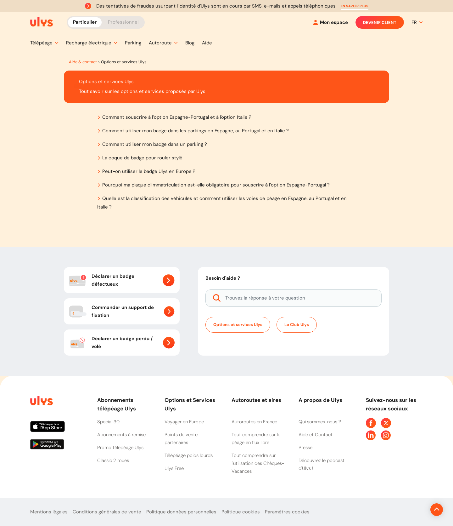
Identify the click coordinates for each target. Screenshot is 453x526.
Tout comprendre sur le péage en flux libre (256, 439)
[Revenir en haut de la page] (415, 509)
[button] (354, 6)
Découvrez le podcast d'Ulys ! (321, 464)
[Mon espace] (330, 22)
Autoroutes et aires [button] (256, 400)
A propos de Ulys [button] (320, 400)
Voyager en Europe (184, 422)
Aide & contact (83, 62)
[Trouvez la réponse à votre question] (293, 298)
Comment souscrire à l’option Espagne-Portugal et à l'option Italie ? (176, 117)
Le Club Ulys (296, 324)
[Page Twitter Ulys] (386, 423)
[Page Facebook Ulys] (371, 423)
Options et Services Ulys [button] (190, 404)
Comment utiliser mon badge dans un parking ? (154, 144)
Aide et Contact (316, 435)
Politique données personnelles (181, 512)
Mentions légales (49, 512)
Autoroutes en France (254, 422)
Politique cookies (240, 512)
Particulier (85, 22)
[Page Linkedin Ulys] (371, 435)
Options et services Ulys (237, 324)
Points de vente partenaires (181, 439)
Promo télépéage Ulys (120, 447)
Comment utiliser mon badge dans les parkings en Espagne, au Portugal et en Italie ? (195, 131)
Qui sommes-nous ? (320, 422)
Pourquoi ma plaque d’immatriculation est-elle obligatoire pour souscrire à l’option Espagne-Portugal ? (216, 185)
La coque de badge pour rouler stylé (142, 158)
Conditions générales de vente (107, 512)
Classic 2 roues (113, 460)
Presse (305, 447)
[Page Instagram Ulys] (386, 435)
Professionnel (123, 22)
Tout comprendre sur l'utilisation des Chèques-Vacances (258, 463)
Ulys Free (174, 468)
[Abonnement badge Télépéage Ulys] (41, 22)
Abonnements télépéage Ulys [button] (116, 404)
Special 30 (108, 422)
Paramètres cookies (287, 512)
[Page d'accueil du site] (41, 402)
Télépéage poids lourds (189, 455)
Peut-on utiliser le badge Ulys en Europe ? (148, 171)
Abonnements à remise (121, 435)
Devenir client (379, 22)
